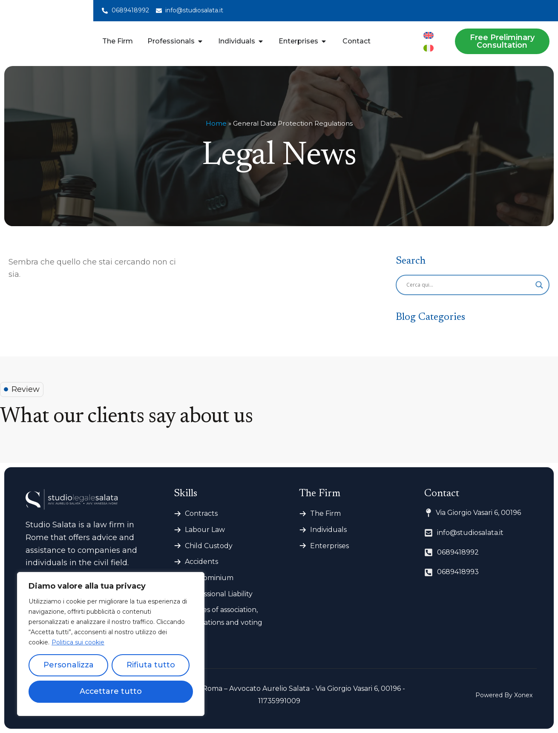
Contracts (201, 513)
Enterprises (329, 546)
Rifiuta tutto (151, 665)
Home (216, 123)
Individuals (328, 530)
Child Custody (209, 546)
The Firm (325, 513)
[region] (110, 644)
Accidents (201, 562)
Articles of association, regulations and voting (223, 616)
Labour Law (205, 530)
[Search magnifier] (539, 285)
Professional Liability (219, 594)
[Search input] (468, 285)
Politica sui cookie (78, 642)
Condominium (209, 578)
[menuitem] (428, 35)
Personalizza (68, 665)
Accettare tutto (110, 691)
